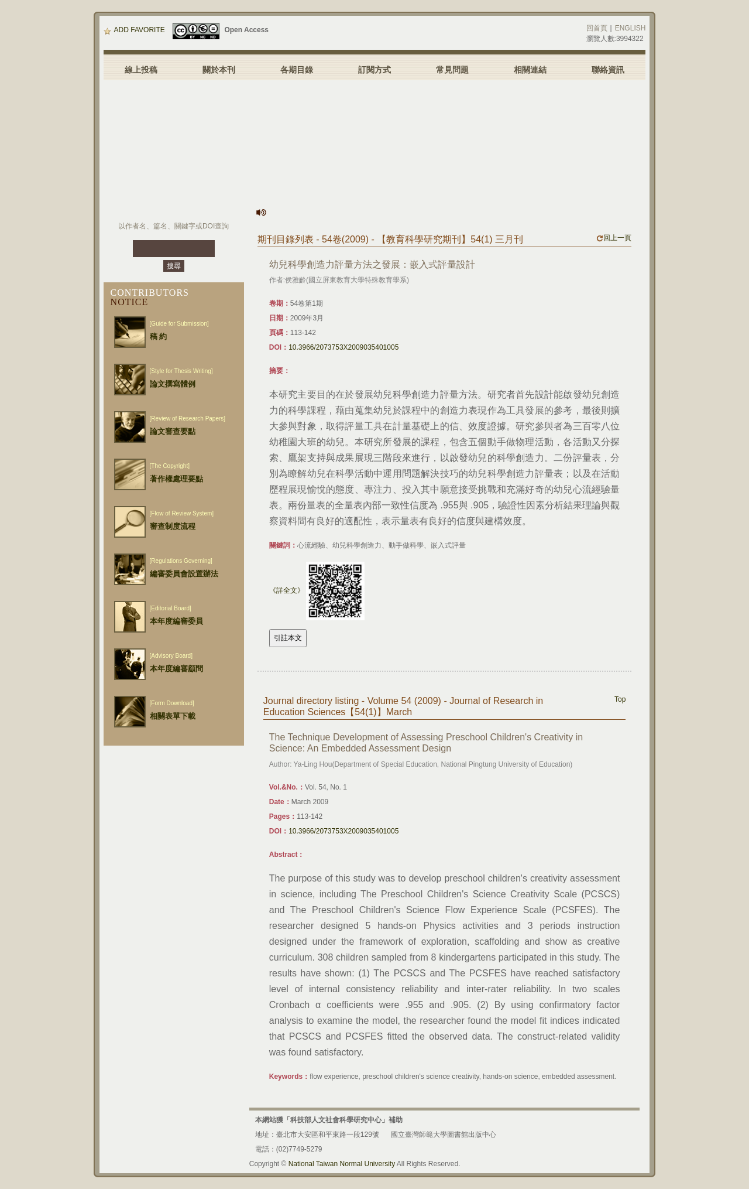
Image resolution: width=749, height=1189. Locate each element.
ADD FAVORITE (134, 30)
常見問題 (452, 69)
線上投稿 (141, 69)
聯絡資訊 (608, 69)
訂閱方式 (374, 69)
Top (620, 699)
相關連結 (530, 69)
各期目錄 (296, 69)
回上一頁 (613, 238)
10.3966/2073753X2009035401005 (343, 347)
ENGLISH (630, 28)
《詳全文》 (286, 590)
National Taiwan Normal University (342, 1164)
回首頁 (596, 28)
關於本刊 (218, 69)
